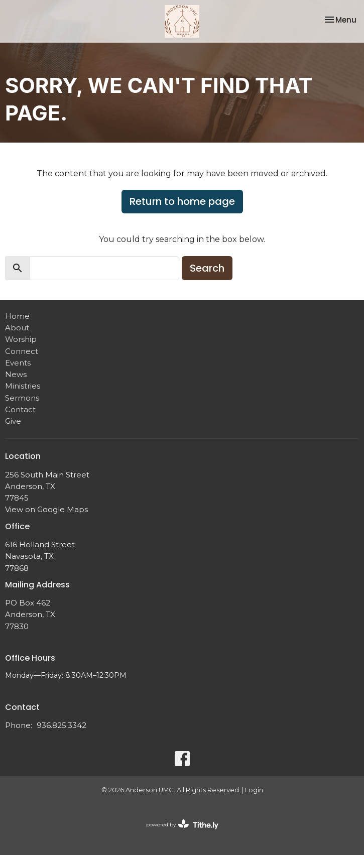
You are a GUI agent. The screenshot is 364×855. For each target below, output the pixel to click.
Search (207, 268)
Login (254, 790)
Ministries (22, 386)
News (16, 374)
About (17, 327)
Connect (21, 351)
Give (13, 421)
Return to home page (182, 201)
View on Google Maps (46, 509)
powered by (182, 824)
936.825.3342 (61, 725)
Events (18, 363)
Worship (21, 339)
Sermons (22, 398)
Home (17, 316)
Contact (20, 409)
